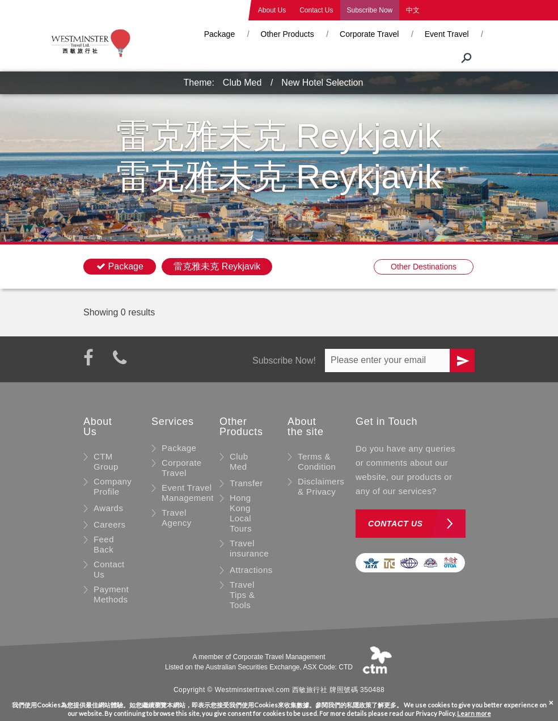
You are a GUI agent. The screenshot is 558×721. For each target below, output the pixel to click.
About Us (272, 10)
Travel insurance (249, 548)
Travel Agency (177, 518)
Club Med (242, 82)
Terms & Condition (317, 461)
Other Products (287, 34)
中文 (413, 10)
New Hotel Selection (322, 82)
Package (219, 34)
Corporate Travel (369, 34)
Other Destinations (423, 266)
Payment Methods (111, 594)
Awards (108, 508)
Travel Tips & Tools (242, 595)
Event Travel (447, 34)
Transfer (246, 483)
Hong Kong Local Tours (241, 513)
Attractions (251, 570)
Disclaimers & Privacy (321, 486)
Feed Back (104, 544)
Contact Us (316, 10)
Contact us (395, 523)
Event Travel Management (188, 493)
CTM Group (106, 461)
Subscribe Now (370, 10)
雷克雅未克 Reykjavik (217, 266)
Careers (109, 524)
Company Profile (113, 486)
